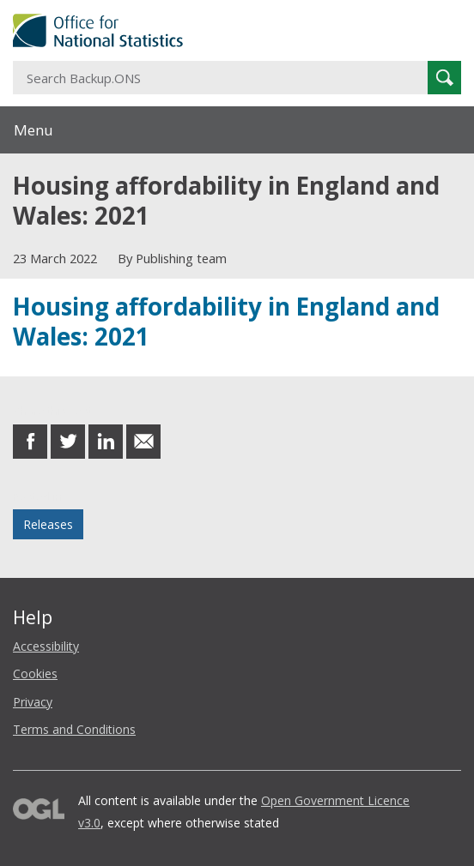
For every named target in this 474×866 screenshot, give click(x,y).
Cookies (35, 673)
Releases (48, 524)
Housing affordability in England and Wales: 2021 (226, 321)
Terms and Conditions (74, 729)
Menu (33, 130)
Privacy (32, 702)
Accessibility (46, 646)
